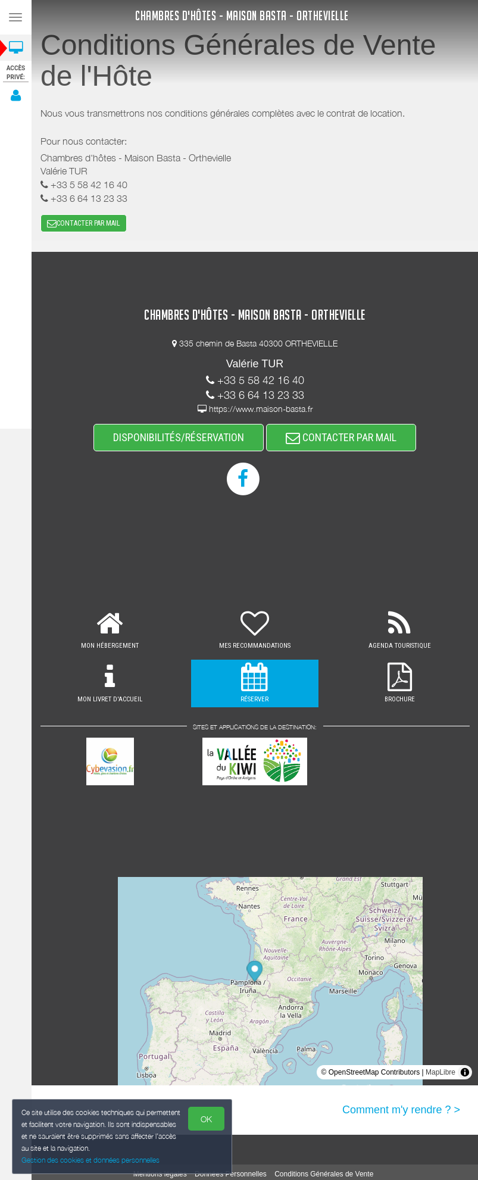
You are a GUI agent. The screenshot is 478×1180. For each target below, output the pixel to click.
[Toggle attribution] (465, 1072)
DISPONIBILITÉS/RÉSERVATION (178, 437)
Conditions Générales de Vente (323, 1174)
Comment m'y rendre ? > (401, 1110)
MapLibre (440, 1072)
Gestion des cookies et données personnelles (88, 1161)
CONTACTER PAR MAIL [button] (83, 223)
